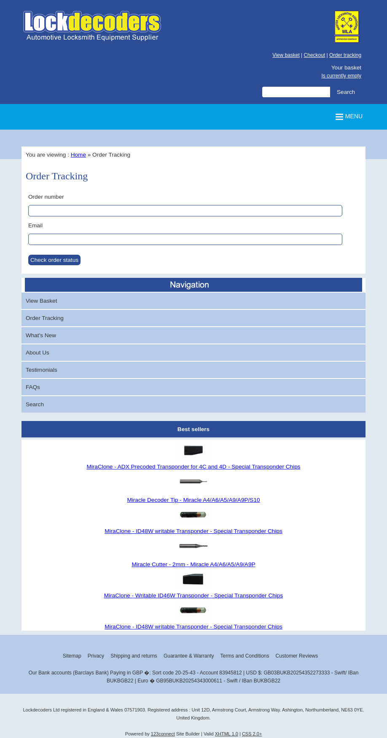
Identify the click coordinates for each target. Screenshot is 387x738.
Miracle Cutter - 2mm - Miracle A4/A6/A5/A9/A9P (193, 564)
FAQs (33, 387)
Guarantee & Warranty (189, 656)
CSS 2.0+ (252, 733)
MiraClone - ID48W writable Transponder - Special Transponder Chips (193, 531)
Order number (46, 197)
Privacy (96, 656)
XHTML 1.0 (226, 733)
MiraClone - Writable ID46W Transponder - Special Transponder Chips (193, 595)
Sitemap (72, 656)
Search (35, 404)
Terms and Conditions (244, 656)
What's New (41, 335)
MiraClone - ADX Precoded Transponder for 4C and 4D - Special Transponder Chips (193, 467)
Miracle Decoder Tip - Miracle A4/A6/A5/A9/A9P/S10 (193, 500)
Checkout (314, 55)
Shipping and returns (133, 656)
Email (35, 225)
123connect (163, 733)
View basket (285, 55)
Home (78, 155)
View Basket (41, 301)
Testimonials (41, 370)
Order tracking (345, 55)
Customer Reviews (297, 656)
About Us (37, 352)
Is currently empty (341, 76)
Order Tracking (45, 318)
